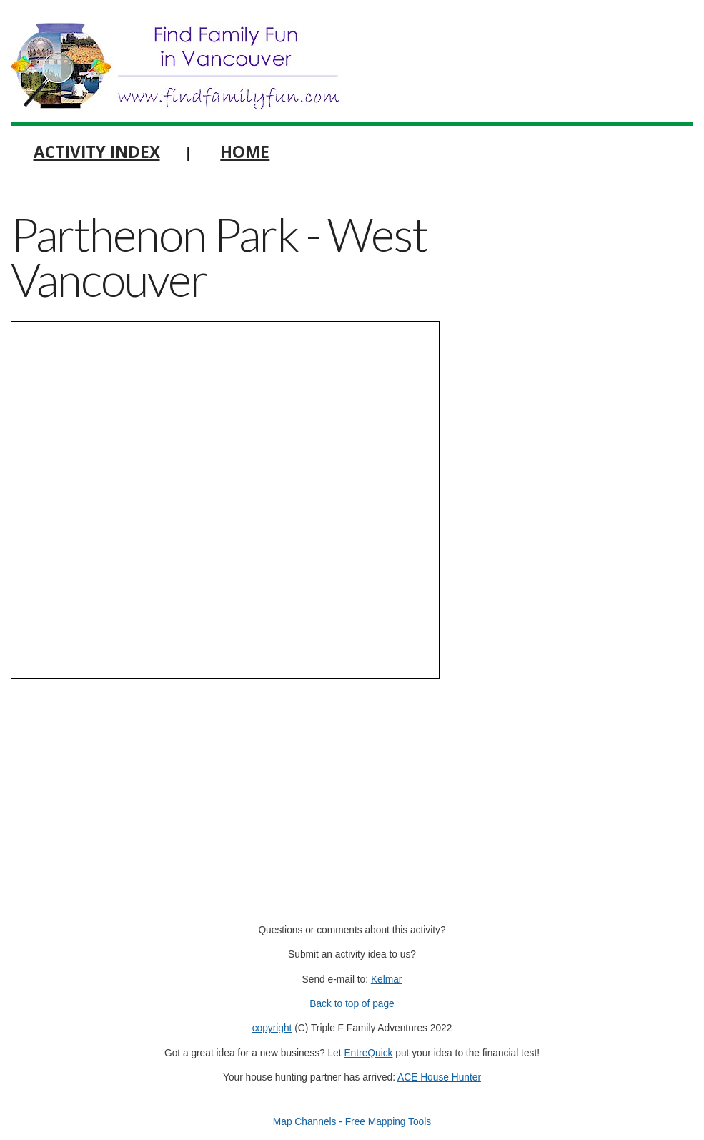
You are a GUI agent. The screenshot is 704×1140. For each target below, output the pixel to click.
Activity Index (97, 152)
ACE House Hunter (439, 1077)
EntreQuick (368, 1053)
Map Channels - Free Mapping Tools (352, 1121)
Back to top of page (352, 1003)
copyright (272, 1028)
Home (244, 152)
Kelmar (386, 979)
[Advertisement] (586, 296)
